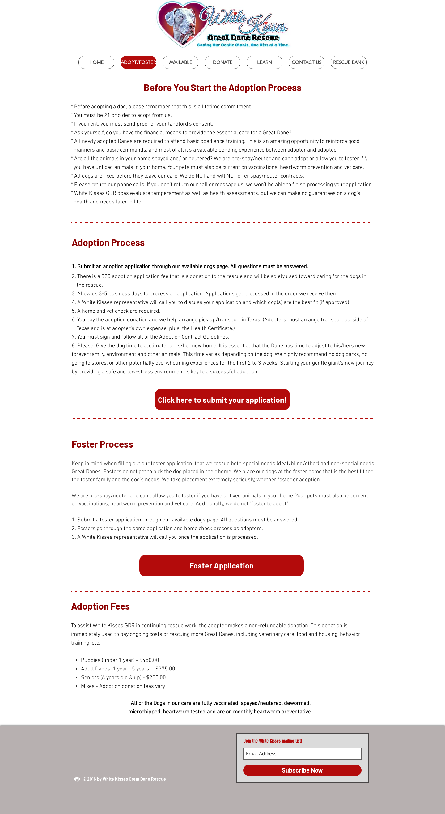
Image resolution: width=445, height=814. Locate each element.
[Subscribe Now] (302, 770)
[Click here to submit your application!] (222, 399)
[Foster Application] (221, 565)
